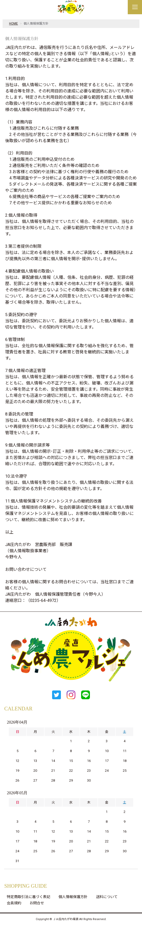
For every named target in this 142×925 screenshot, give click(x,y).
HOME (13, 23)
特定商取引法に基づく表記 (28, 897)
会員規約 (14, 903)
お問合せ (37, 903)
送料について (107, 897)
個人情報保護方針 (73, 897)
